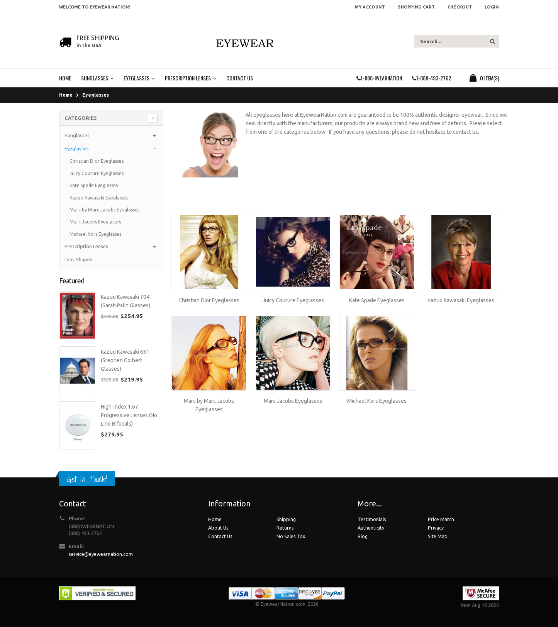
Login (492, 7)
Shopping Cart (416, 7)
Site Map (438, 536)
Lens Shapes (78, 259)
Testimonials (372, 519)
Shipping (286, 519)
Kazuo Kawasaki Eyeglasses (460, 300)
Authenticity (371, 527)
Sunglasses (77, 135)
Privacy (436, 527)
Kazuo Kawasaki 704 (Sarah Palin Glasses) (125, 301)
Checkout (460, 7)
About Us (218, 527)
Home (66, 94)
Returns (285, 527)
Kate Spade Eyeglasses (377, 300)
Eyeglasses (95, 94)
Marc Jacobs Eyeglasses (293, 401)
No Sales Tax (290, 536)
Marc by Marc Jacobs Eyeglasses (104, 209)
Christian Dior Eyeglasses (208, 300)
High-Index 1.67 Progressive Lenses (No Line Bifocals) (129, 415)
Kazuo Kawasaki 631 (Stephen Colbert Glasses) (125, 360)
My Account (370, 7)
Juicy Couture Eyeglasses (293, 300)
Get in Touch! (87, 479)
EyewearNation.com (283, 604)
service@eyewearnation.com (101, 554)
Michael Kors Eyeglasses (377, 401)
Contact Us (220, 536)
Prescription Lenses (86, 246)
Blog (363, 536)
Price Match (441, 519)
